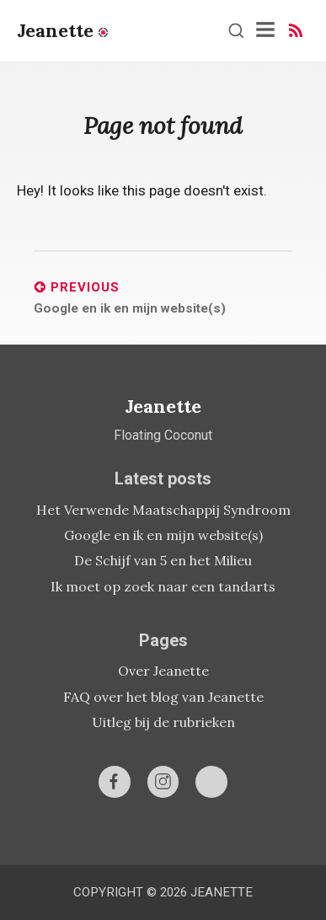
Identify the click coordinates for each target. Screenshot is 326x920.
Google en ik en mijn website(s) (163, 535)
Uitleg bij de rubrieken (163, 722)
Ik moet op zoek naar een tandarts (163, 586)
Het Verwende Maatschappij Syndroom (163, 509)
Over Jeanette (163, 670)
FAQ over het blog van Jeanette (163, 696)
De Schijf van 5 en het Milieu (163, 560)
